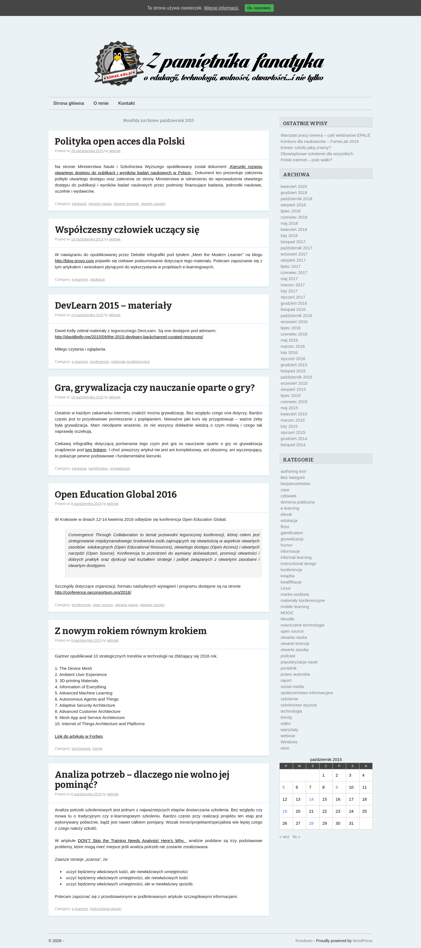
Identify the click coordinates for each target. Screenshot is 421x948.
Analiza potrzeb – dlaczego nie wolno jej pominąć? (142, 779)
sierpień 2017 (293, 260)
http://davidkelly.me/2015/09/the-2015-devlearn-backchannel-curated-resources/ (129, 336)
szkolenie (289, 698)
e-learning (80, 279)
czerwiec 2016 (293, 334)
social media (292, 686)
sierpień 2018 (293, 204)
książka (287, 575)
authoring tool (293, 471)
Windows (289, 741)
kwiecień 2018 (293, 229)
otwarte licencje (126, 204)
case (284, 489)
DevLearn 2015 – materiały (113, 305)
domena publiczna (297, 502)
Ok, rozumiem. (259, 8)
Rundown (304, 940)
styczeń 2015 (292, 432)
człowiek (288, 495)
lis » (296, 836)
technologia (81, 748)
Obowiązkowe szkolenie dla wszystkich (316, 153)
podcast (287, 655)
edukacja (79, 204)
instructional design (105, 909)
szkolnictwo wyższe (298, 705)
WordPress (363, 940)
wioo (284, 748)
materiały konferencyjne (130, 362)
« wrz (284, 836)
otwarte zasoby (153, 204)
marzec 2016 (292, 346)
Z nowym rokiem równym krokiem (131, 631)
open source (103, 605)
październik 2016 (296, 315)
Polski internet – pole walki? (306, 159)
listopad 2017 (292, 241)
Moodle (287, 618)
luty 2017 (289, 291)
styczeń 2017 (292, 297)
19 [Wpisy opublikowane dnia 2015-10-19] (284, 811)
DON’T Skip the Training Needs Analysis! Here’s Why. (132, 840)
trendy (97, 748)
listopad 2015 (292, 370)
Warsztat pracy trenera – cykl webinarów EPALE (325, 135)
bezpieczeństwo (295, 483)
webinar (287, 735)
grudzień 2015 (293, 364)
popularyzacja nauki (299, 661)
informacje (290, 551)
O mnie (101, 103)
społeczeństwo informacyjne (306, 692)
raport (285, 680)
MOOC (287, 612)
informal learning (295, 557)
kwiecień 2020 (293, 186)
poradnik (288, 668)
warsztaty (289, 729)
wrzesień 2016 (294, 321)
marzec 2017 (292, 284)
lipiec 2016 (290, 327)
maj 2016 (289, 340)
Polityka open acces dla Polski (120, 141)
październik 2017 (296, 247)
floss (284, 526)
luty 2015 (289, 426)
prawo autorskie (295, 674)
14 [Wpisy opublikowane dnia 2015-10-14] (311, 799)
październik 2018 (296, 198)
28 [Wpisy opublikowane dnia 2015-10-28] (311, 823)
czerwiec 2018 (293, 217)
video (285, 723)
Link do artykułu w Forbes (79, 736)
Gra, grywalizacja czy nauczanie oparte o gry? (155, 387)
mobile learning (294, 606)
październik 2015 (296, 377)
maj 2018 (289, 223)
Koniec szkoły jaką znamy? (305, 147)
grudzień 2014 (293, 438)
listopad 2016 (292, 309)
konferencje (99, 362)
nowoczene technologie (302, 625)
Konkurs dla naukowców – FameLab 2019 (319, 141)
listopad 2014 (292, 444)
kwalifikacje (291, 582)
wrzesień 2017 (294, 254)
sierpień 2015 (293, 389)
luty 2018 (289, 235)
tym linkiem (95, 449)
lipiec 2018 (290, 211)
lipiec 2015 (290, 395)
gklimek (114, 151)
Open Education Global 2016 (116, 494)
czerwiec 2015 (293, 401)
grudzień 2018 (293, 192)
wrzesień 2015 (294, 383)
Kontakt (126, 103)
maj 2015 (289, 407)
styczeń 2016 (292, 358)
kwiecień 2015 (293, 414)
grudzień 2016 (293, 303)
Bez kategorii (292, 477)
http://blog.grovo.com (74, 260)
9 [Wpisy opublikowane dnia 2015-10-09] (337, 787)
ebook (286, 514)
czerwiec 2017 (293, 272)
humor (286, 545)
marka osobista (294, 594)
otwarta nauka (100, 204)
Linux (285, 588)
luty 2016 (289, 352)
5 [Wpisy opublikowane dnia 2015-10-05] (283, 787)
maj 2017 (289, 278)
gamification (98, 468)
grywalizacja (120, 468)
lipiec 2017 (290, 266)
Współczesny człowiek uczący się (127, 229)
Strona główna (68, 103)
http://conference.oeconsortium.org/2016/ (93, 592)
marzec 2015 (292, 420)
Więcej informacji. (221, 8)
